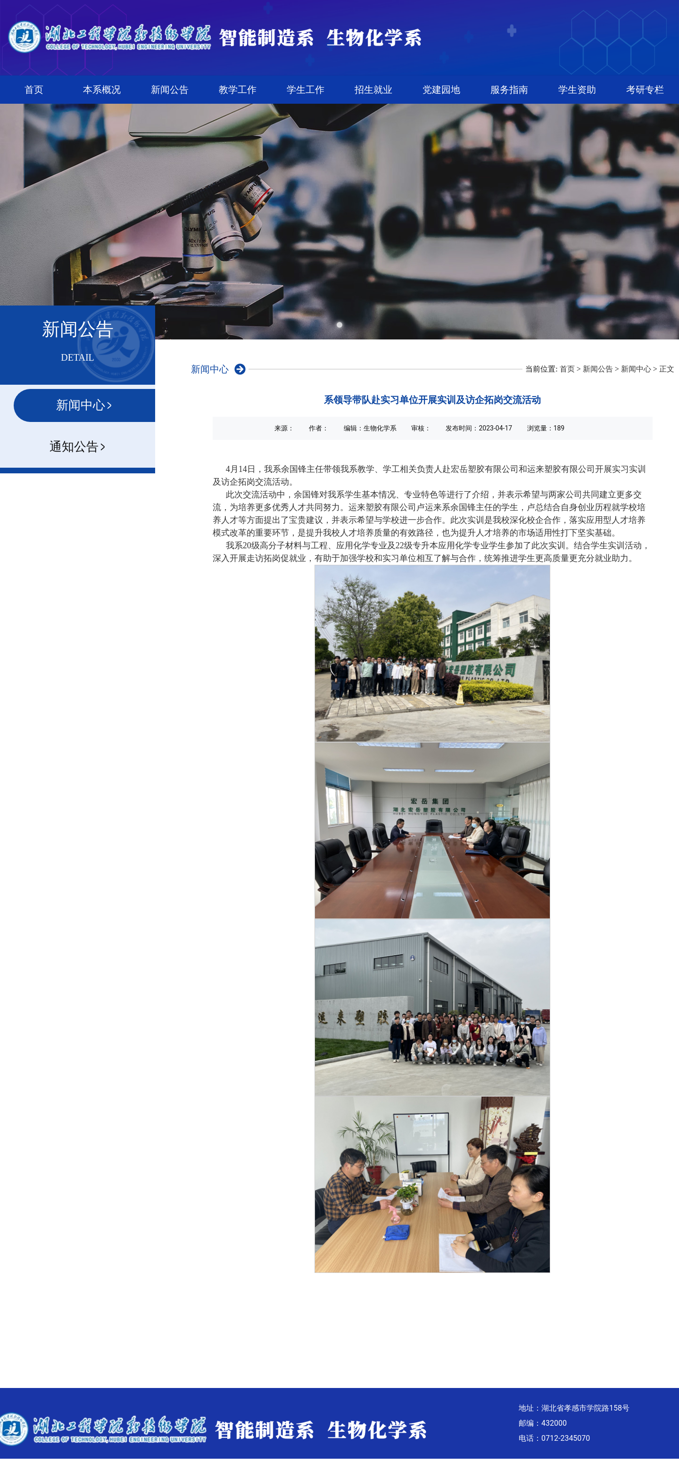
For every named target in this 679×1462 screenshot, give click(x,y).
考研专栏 (645, 89)
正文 (666, 369)
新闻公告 (170, 89)
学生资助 (577, 89)
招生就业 (373, 89)
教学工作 (238, 89)
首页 (34, 89)
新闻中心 (636, 369)
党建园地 (441, 89)
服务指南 (509, 89)
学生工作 (305, 89)
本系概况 (102, 89)
